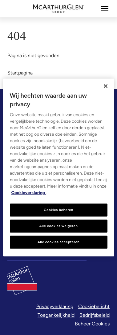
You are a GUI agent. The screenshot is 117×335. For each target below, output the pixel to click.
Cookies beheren (58, 210)
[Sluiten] (105, 86)
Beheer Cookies (92, 324)
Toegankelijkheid (56, 315)
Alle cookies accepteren (59, 242)
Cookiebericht (94, 306)
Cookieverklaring (28, 192)
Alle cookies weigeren (58, 226)
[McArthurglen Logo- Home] (58, 8)
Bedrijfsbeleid (94, 315)
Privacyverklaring (54, 306)
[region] (58, 168)
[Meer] (105, 8)
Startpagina (20, 73)
